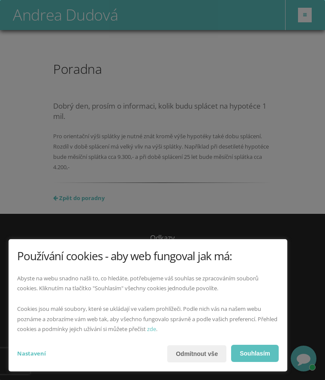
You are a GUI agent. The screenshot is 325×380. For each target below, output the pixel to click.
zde (151, 329)
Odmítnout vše (197, 353)
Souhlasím (255, 353)
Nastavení (31, 353)
